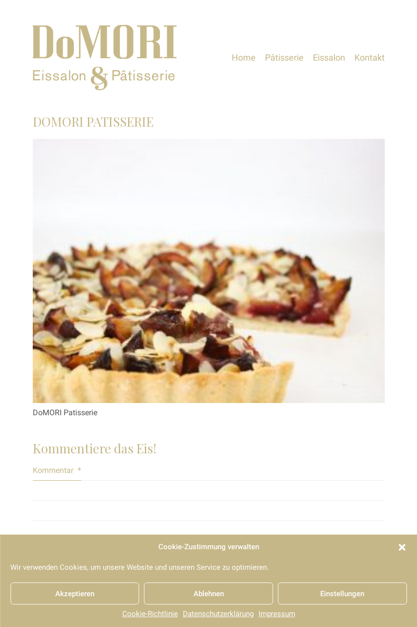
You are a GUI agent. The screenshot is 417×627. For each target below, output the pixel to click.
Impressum (277, 613)
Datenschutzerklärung (218, 613)
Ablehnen (209, 593)
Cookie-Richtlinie (150, 613)
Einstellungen (342, 593)
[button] (402, 547)
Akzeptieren (74, 593)
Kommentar (57, 470)
